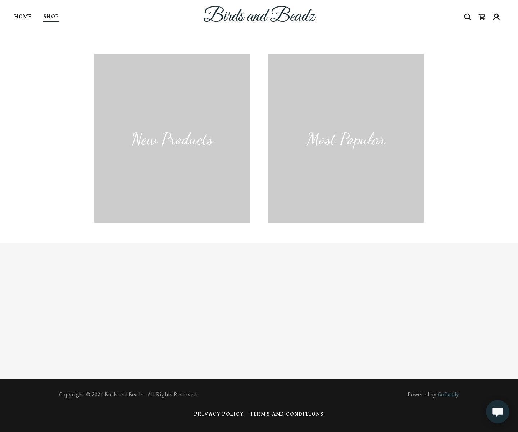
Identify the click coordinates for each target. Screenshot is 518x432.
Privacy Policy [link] (219, 414)
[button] (482, 17)
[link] (258, 19)
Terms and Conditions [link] (286, 414)
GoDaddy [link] (448, 394)
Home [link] (23, 16)
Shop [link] (51, 16)
